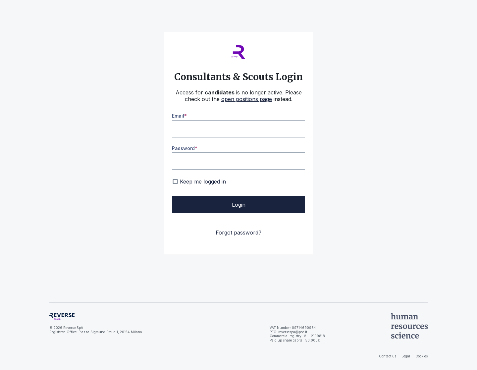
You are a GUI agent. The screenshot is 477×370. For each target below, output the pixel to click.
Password (183, 148)
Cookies (421, 356)
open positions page (246, 99)
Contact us (387, 356)
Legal (405, 356)
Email (178, 116)
